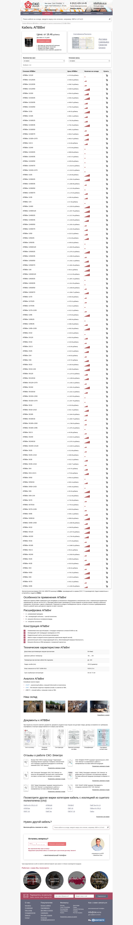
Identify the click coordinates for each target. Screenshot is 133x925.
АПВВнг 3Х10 (27, 364)
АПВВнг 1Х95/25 (28, 319)
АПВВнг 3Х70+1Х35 (30, 509)
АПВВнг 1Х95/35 (28, 324)
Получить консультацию (56, 844)
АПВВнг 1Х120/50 (29, 89)
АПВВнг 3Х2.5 (28, 432)
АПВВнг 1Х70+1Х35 (30, 310)
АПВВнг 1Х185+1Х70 (30, 138)
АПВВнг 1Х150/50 (29, 107)
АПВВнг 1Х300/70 (29, 193)
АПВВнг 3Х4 (27, 468)
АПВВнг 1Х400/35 (29, 220)
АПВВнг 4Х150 (28, 536)
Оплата (102, 47)
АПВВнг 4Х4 (27, 568)
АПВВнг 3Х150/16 (29, 392)
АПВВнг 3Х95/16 (28, 518)
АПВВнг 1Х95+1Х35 (30, 328)
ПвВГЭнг (49, 811)
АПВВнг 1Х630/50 (29, 288)
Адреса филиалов (50, 10)
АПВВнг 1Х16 (27, 111)
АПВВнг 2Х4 (27, 355)
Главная (26, 13)
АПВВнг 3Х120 (28, 373)
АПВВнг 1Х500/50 (29, 260)
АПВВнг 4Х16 (27, 541)
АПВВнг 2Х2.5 (28, 346)
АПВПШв (27, 808)
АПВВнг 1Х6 (27, 270)
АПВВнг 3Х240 (28, 437)
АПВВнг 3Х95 (27, 514)
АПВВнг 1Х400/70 (29, 229)
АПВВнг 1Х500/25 (29, 251)
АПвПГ (28, 685)
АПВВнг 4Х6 (27, 577)
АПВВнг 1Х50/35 (28, 242)
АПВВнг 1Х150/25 (29, 98)
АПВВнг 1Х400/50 (29, 224)
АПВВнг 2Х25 (27, 351)
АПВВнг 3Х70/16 (28, 505)
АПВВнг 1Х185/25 (29, 120)
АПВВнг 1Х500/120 (29, 247)
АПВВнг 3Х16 (27, 405)
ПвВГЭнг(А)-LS (95, 805)
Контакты (100, 13)
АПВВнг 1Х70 (27, 297)
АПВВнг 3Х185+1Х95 (30, 428)
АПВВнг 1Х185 (28, 116)
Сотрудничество (72, 13)
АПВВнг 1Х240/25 (29, 152)
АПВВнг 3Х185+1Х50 (30, 423)
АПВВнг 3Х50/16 (28, 482)
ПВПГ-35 (27, 811)
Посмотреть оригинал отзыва (56, 768)
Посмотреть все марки (102, 816)
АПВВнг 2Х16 (27, 342)
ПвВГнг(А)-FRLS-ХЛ (31, 805)
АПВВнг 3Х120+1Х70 (30, 383)
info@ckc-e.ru (100, 3)
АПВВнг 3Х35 (27, 459)
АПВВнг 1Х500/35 (29, 256)
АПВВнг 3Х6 (27, 491)
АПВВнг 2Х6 (27, 360)
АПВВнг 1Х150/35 (29, 102)
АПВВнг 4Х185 (28, 545)
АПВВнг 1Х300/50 (29, 188)
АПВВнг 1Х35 (27, 197)
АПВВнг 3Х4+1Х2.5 (29, 473)
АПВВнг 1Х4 (27, 202)
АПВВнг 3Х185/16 (29, 419)
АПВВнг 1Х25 (27, 175)
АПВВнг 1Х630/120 (29, 274)
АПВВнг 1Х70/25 (28, 301)
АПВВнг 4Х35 (27, 563)
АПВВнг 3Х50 (27, 477)
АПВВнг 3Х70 (27, 500)
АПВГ (27, 687)
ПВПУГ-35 (71, 811)
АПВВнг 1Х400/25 (29, 215)
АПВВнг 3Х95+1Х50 (30, 523)
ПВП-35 (70, 808)
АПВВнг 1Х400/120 (29, 211)
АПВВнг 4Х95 (27, 586)
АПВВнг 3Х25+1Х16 (30, 455)
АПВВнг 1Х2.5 (28, 143)
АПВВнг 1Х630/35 (29, 283)
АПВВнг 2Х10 (27, 333)
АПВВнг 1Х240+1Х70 (30, 170)
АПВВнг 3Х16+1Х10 (30, 410)
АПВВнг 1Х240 (28, 147)
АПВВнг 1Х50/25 (28, 238)
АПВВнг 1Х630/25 (29, 279)
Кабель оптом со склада (31, 5)
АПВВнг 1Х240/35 (29, 156)
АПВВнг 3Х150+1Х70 (30, 401)
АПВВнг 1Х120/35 (29, 84)
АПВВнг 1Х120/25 (29, 80)
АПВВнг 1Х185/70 (29, 134)
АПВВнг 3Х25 (27, 450)
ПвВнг (92, 811)
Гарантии (103, 45)
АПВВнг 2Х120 (28, 337)
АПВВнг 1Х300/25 (29, 179)
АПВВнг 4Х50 (27, 572)
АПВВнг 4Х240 (28, 554)
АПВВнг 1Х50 (27, 233)
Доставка (58, 13)
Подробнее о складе (103, 715)
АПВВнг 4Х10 (27, 527)
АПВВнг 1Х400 (28, 206)
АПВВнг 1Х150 (28, 93)
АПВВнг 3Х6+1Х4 (29, 496)
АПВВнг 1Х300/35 (29, 184)
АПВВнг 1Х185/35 (29, 125)
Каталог (47, 13)
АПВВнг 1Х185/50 (29, 129)
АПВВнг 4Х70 (27, 581)
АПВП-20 (49, 808)
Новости (37, 13)
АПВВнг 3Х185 (28, 414)
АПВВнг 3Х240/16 (29, 441)
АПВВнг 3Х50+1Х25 (30, 486)
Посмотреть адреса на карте (68, 916)
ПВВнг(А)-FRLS (95, 808)
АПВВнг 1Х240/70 (29, 166)
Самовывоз (104, 42)
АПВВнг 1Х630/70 (29, 292)
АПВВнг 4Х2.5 (28, 550)
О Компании (87, 13)
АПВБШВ (49, 805)
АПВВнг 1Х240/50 (29, 161)
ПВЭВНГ (71, 805)
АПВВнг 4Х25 (27, 559)
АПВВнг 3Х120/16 (29, 378)
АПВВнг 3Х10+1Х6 (29, 369)
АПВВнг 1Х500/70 (29, 265)
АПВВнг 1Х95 (27, 315)
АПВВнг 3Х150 (28, 387)
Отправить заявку (100, 8)
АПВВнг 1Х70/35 (28, 306)
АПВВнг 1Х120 (28, 75)
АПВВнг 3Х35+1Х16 (30, 464)
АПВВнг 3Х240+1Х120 (30, 446)
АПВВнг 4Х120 (28, 532)
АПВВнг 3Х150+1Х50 (30, 396)
